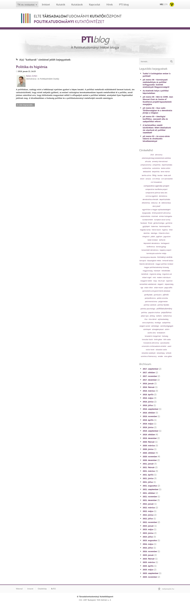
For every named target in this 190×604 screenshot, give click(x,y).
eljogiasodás (146, 213)
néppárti (161, 284)
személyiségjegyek (166, 326)
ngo (142, 287)
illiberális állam (164, 233)
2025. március (149, 562)
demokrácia (163, 196)
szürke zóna (152, 333)
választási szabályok (148, 353)
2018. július (148, 405)
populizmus (166, 312)
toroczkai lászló (147, 339)
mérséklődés (165, 271)
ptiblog (152, 316)
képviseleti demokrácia (152, 243)
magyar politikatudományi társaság (156, 267)
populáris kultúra (154, 312)
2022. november (150, 522)
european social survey (162, 220)
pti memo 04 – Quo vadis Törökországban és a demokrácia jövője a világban (157, 110)
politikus (144, 312)
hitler (171, 230)
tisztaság (165, 336)
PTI (95, 39)
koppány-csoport (165, 250)
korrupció (142, 260)
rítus (145, 319)
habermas (154, 226)
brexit (142, 179)
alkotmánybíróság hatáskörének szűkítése (156, 158)
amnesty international (160, 161)
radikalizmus (167, 316)
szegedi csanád (144, 326)
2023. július (148, 536)
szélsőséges (155, 326)
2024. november (150, 551)
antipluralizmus (146, 165)
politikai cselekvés (150, 305)
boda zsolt (167, 175)
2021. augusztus (150, 485)
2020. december (150, 460)
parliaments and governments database (156, 291)
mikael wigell (147, 277)
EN (166, 4)
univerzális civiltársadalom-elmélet (154, 346)
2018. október (149, 412)
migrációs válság (155, 274)
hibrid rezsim (156, 230)
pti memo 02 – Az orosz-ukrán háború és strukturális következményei (156, 139)
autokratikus (146, 168)
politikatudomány (164, 308)
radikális (159, 316)
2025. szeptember (150, 573)
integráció (145, 236)
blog (154, 175)
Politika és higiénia (31, 67)
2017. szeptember (150, 368)
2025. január (148, 555)
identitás (146, 233)
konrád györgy (161, 247)
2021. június (148, 478)
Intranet (30, 589)
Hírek (109, 4)
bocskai (160, 175)
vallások (168, 353)
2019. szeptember (150, 431)
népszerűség (169, 284)
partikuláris (158, 295)
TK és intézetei (26, 4)
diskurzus (154, 203)
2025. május (148, 569)
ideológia (154, 233)
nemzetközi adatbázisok (147, 284)
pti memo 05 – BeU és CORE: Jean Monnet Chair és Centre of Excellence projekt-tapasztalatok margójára (158, 100)
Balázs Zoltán (31, 75)
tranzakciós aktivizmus (151, 343)
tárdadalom (161, 333)
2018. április (148, 394)
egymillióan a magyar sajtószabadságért (156, 209)
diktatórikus (146, 203)
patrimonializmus (151, 301)
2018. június (148, 401)
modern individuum (164, 277)
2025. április (148, 566)
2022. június (148, 515)
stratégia (158, 322)
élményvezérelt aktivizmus (161, 213)
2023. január (148, 526)
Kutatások (77, 4)
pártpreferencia (150, 298)
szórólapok (147, 329)
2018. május (148, 398)
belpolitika (156, 171)
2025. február (149, 558)
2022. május (148, 511)
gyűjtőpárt (146, 226)
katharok (162, 240)
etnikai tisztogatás (165, 216)
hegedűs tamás (145, 230)
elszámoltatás (145, 216)
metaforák (144, 274)
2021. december (150, 500)
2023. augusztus (150, 540)
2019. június (148, 427)
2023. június (148, 533)
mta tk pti (161, 281)
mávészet (157, 271)
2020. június (148, 449)
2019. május (148, 423)
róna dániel (153, 319)
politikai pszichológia (148, 309)
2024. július (148, 547)
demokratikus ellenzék (150, 199)
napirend (169, 281)
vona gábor (168, 356)
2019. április (148, 420)
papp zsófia (168, 287)
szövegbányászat (158, 329)
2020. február (149, 441)
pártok (166, 295)
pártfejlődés (148, 295)
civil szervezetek (167, 179)
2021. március (149, 471)
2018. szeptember (150, 409)
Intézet (46, 4)
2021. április (148, 474)
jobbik (153, 236)
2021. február (149, 467)
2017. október (149, 372)
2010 (152, 155)
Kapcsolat (94, 4)
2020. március (149, 445)
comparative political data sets (156, 193)
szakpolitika (166, 322)
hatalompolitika (164, 226)
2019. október (149, 434)
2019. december (150, 438)
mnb (154, 277)
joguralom (167, 236)
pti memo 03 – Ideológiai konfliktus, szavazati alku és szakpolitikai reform (155, 119)
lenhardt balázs (167, 260)
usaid (169, 346)
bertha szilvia (146, 175)
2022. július (148, 518)
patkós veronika (162, 298)
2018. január (148, 383)
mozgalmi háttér (146, 281)
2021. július (148, 482)
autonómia (156, 168)
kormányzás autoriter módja (156, 253)
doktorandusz (166, 203)
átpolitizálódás (167, 165)
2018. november (150, 416)
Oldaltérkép (42, 589)
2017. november (150, 376)
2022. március (149, 507)
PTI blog (124, 4)
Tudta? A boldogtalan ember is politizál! (157, 74)
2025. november (150, 577)
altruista (148, 161)
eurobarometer (147, 220)
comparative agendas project (156, 186)
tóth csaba (167, 339)
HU (161, 4)
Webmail (19, 589)
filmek (150, 223)
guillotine (169, 223)
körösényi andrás (164, 257)
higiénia (165, 230)
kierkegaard (165, 243)
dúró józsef (156, 206)
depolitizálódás (164, 199)
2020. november (150, 456)
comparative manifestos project (156, 189)
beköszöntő (147, 171)
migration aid (167, 274)
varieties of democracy (149, 356)
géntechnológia (158, 223)
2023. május (148, 529)
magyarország (148, 271)
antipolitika (157, 165)
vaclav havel (150, 349)
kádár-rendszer (153, 240)
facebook (144, 223)
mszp (155, 281)
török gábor (158, 339)
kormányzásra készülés (148, 257)
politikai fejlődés (163, 305)
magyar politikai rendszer (164, 264)
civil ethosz (156, 179)
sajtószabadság (163, 319)
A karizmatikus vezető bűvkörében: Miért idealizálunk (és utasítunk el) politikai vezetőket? (157, 129)
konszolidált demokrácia (150, 250)
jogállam (159, 236)
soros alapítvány (148, 322)
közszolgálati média (154, 260)
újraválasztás (164, 343)
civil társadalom (156, 182)
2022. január (148, 504)
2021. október (149, 493)
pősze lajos (145, 316)
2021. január (148, 463)
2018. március (149, 390)
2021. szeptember (150, 489)
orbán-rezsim (158, 287)
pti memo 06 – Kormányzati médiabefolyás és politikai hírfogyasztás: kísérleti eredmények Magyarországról (156, 83)
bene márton (165, 171)
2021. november (150, 496)
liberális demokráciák (146, 264)
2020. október (149, 452)
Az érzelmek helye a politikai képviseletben (156, 91)
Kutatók (60, 4)
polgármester (163, 301)
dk (159, 203)
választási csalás (161, 349)
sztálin (167, 329)
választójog (161, 353)
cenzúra (148, 179)
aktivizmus (158, 155)
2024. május (148, 544)
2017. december (150, 379)
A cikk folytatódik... (25, 105)
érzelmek (155, 216)
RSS (53, 589)
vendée (160, 356)
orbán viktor (148, 287)
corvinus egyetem (152, 196)
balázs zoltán (165, 168)
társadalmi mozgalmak (153, 336)
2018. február (149, 387)
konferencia (151, 247)
